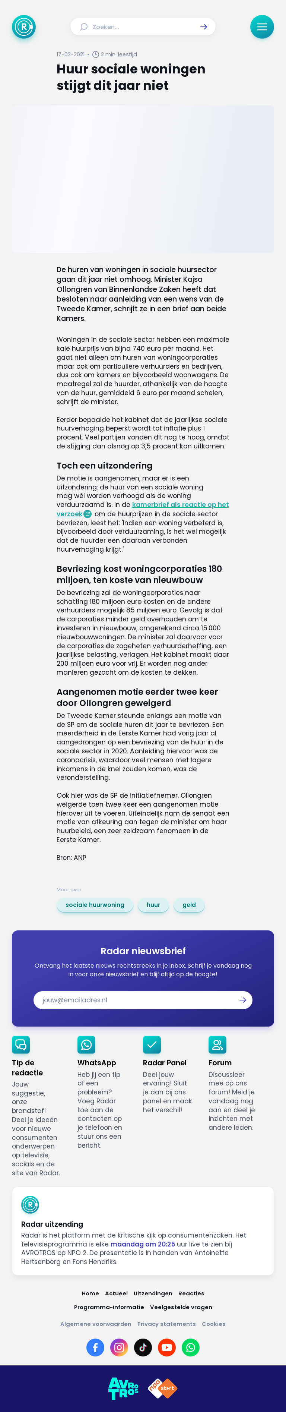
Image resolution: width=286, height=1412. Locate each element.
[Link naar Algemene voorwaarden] (95, 1324)
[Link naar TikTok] (143, 1347)
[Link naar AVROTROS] (123, 1388)
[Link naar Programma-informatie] (109, 1307)
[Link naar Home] (90, 1293)
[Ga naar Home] (24, 27)
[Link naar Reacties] (191, 1293)
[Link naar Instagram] (119, 1347)
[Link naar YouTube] (167, 1347)
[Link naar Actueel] (116, 1293)
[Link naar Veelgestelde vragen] (181, 1307)
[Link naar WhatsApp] (191, 1347)
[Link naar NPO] (162, 1388)
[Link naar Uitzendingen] (153, 1293)
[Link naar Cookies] (214, 1324)
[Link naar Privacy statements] (166, 1324)
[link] (95, 905)
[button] (203, 27)
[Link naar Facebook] (95, 1347)
